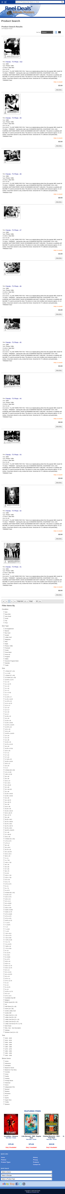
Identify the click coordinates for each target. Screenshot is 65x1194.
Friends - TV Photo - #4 (13, 398)
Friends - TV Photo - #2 (13, 511)
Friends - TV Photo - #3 (13, 455)
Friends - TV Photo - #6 (13, 286)
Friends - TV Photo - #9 (13, 118)
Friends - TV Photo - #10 (14, 62)
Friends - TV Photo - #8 (13, 174)
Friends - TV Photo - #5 (13, 342)
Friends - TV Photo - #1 (13, 567)
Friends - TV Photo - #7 (13, 230)
